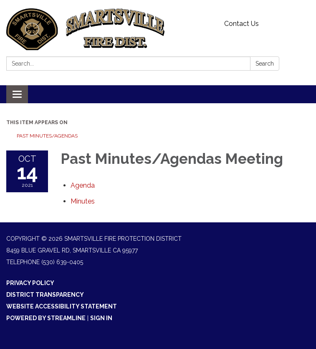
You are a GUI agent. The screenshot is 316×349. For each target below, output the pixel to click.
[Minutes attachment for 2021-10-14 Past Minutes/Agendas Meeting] (83, 201)
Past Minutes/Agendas (47, 136)
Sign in (101, 318)
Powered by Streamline (46, 318)
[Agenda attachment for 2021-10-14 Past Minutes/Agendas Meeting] (83, 185)
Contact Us (241, 24)
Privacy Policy (30, 283)
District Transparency (45, 294)
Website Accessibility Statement (61, 306)
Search (264, 63)
